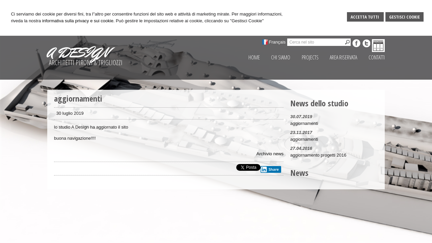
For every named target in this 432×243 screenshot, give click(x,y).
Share (270, 169)
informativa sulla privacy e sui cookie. (78, 20)
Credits (336, 236)
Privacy (320, 236)
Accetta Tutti (365, 17)
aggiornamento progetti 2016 (318, 155)
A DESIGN (78, 53)
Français (277, 42)
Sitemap (302, 236)
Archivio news (270, 153)
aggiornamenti (304, 123)
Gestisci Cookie (404, 17)
